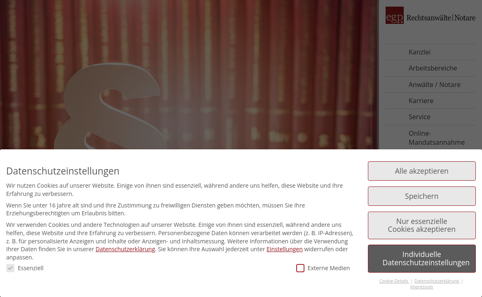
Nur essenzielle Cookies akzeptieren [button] (422, 225)
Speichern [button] (421, 196)
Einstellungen (285, 249)
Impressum (421, 287)
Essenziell (25, 268)
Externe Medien (323, 268)
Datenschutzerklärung (125, 249)
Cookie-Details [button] (394, 281)
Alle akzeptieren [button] (422, 171)
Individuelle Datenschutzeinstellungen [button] (426, 258)
